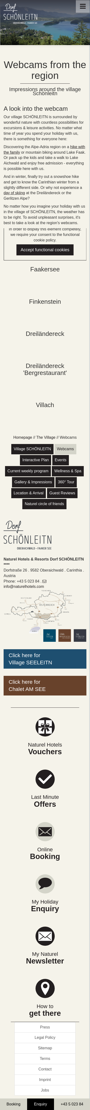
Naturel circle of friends (44, 504)
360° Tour (66, 482)
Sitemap (45, 1048)
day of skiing (14, 193)
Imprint (45, 1080)
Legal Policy (45, 1037)
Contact (45, 1069)
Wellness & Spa (67, 471)
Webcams (65, 449)
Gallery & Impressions (33, 482)
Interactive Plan (35, 460)
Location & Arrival (29, 493)
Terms (45, 1059)
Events (60, 460)
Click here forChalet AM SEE (27, 685)
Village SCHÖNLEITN (32, 449)
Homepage (22, 437)
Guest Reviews (62, 493)
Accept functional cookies (45, 249)
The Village (45, 437)
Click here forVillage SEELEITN (30, 659)
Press (45, 1027)
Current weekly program (27, 471)
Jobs (45, 1090)
